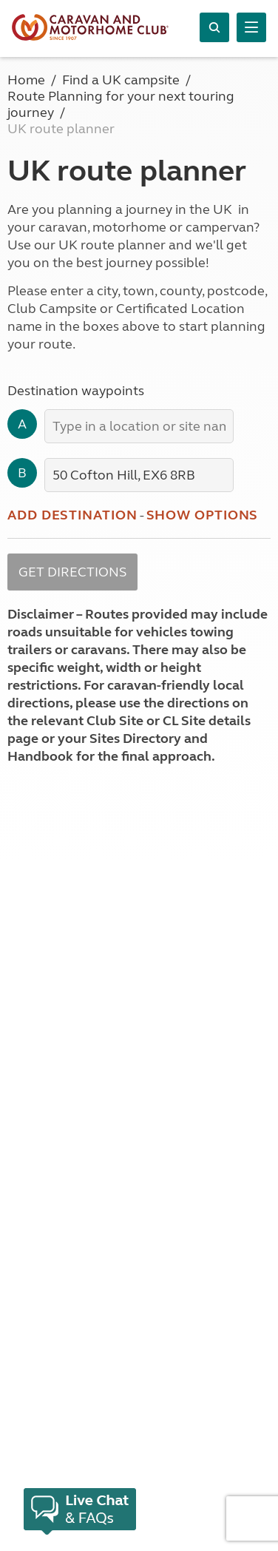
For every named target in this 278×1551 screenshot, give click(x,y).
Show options (202, 515)
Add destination (72, 515)
